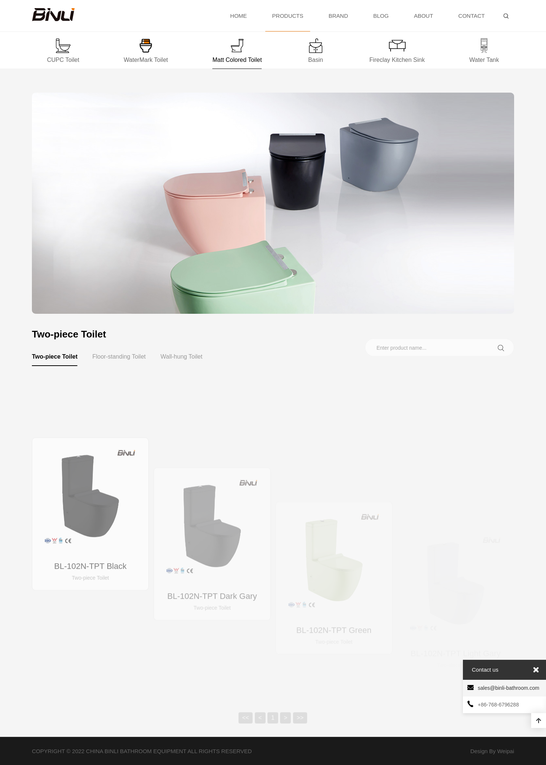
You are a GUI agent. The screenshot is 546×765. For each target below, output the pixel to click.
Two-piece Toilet (55, 359)
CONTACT (471, 16)
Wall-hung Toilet (182, 356)
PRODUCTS (287, 22)
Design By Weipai (492, 751)
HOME (238, 16)
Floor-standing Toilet (119, 356)
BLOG (381, 16)
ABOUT (423, 16)
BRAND (338, 16)
